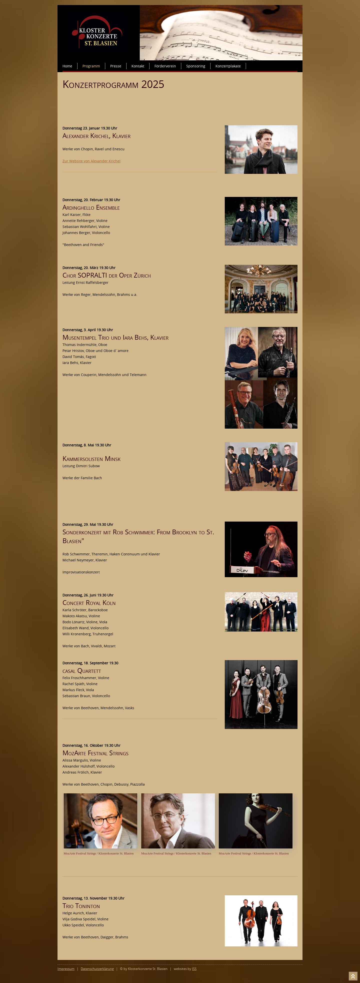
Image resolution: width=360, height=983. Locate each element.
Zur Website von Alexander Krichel (91, 161)
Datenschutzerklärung (97, 969)
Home (67, 66)
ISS (194, 969)
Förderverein (165, 66)
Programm (91, 66)
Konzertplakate (228, 66)
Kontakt (138, 66)
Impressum (66, 969)
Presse (115, 66)
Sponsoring (195, 66)
